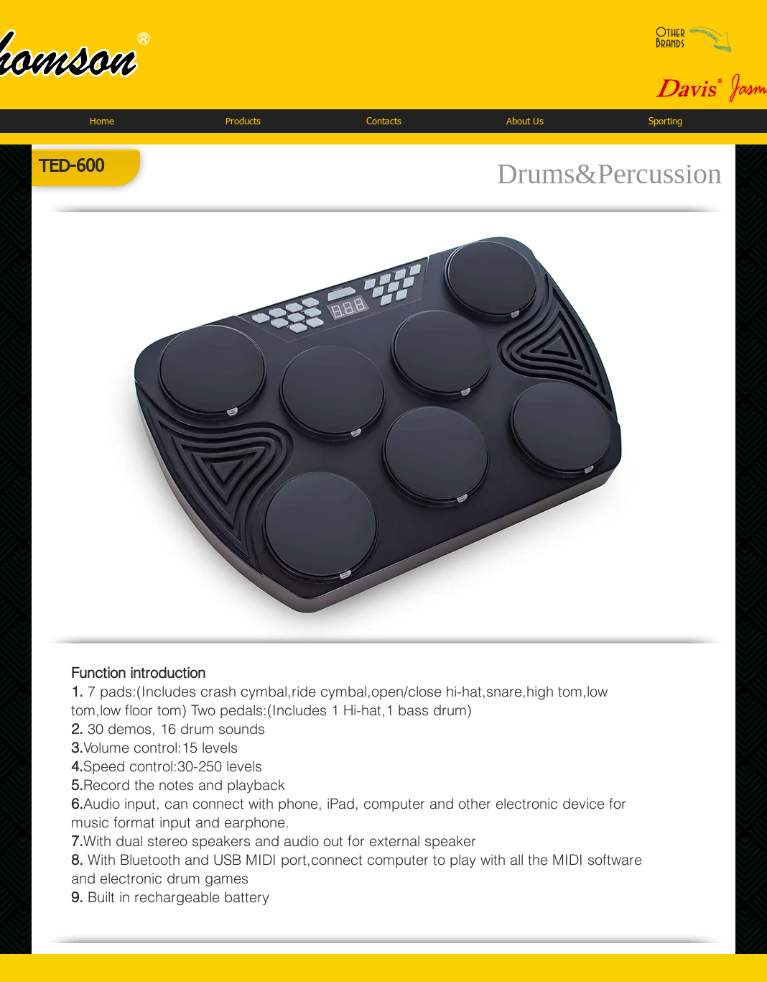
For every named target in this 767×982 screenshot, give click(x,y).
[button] (242, 122)
